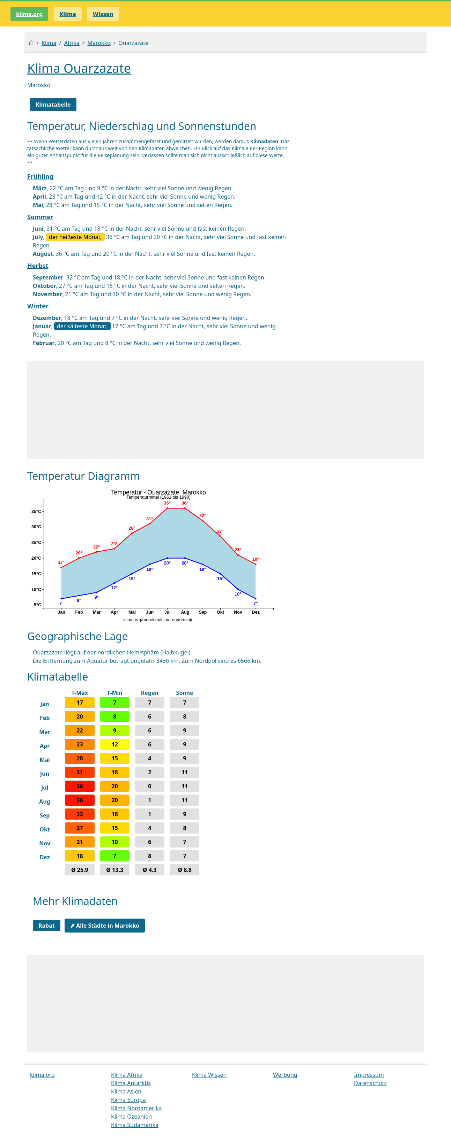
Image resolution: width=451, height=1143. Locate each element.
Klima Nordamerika (136, 1108)
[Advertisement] (225, 410)
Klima (49, 43)
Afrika (72, 43)
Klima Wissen (209, 1075)
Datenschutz (370, 1083)
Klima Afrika (126, 1075)
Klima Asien (126, 1091)
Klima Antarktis (131, 1083)
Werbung (285, 1075)
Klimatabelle (53, 104)
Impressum (369, 1075)
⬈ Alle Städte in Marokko (104, 925)
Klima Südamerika (134, 1125)
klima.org (29, 14)
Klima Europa (128, 1100)
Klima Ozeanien (131, 1116)
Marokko (98, 43)
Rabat (46, 925)
